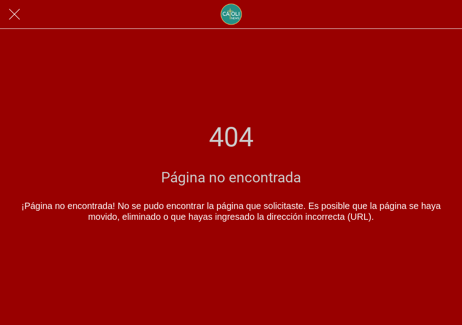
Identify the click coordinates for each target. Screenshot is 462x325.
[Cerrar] (14, 14)
